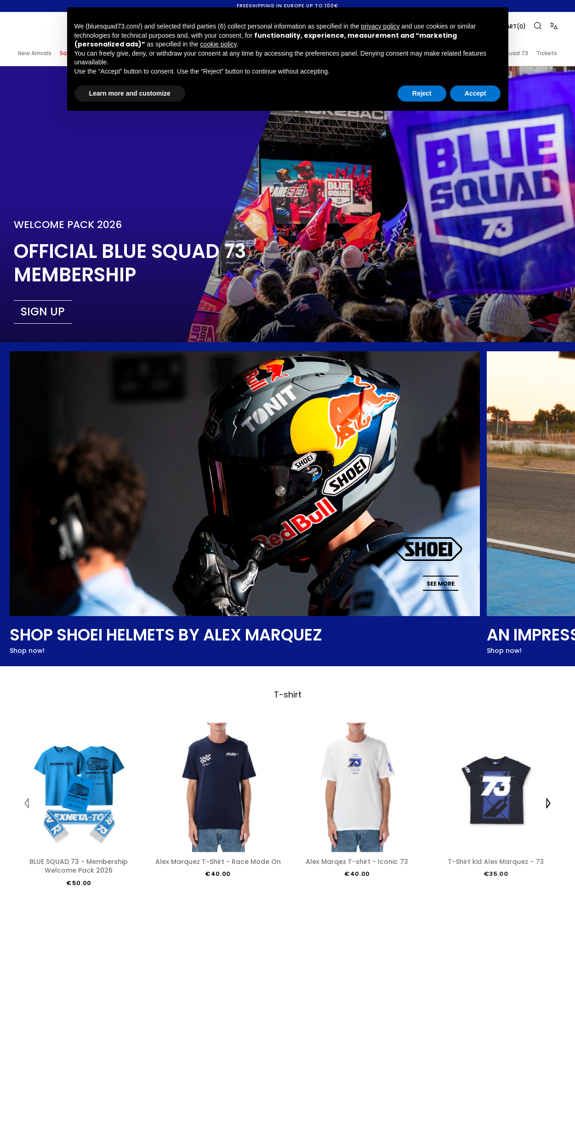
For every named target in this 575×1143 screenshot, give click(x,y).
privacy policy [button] (380, 26)
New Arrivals (34, 53)
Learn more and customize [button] (130, 93)
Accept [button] (475, 93)
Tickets (546, 53)
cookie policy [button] (218, 44)
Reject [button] (422, 93)
